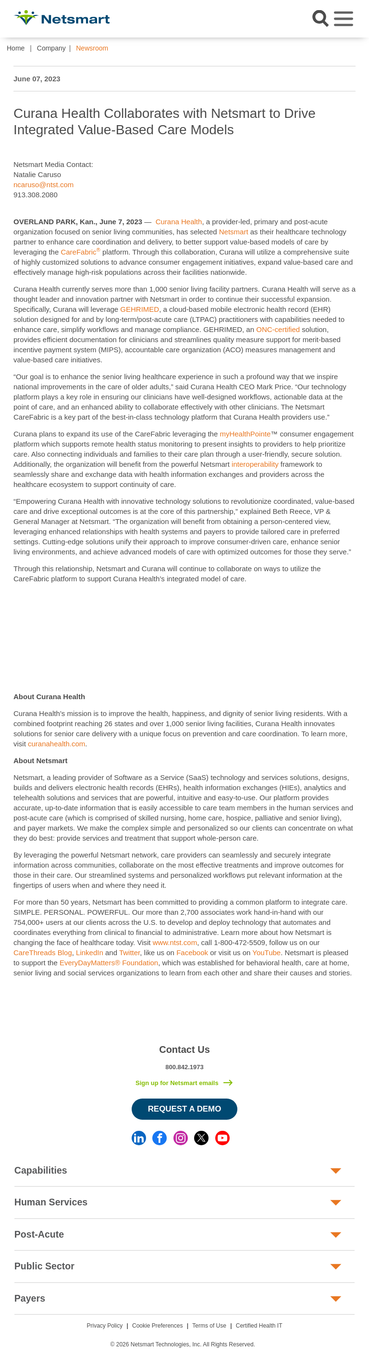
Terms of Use (209, 1325)
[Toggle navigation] (344, 19)
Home (16, 48)
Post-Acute (39, 1234)
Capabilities (40, 1170)
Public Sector (44, 1266)
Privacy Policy (105, 1325)
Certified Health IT (259, 1325)
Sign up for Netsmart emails (177, 1083)
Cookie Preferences (157, 1325)
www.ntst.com (175, 942)
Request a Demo (184, 1108)
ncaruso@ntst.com (43, 184)
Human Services (50, 1202)
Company (51, 48)
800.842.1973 (184, 1067)
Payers (29, 1298)
